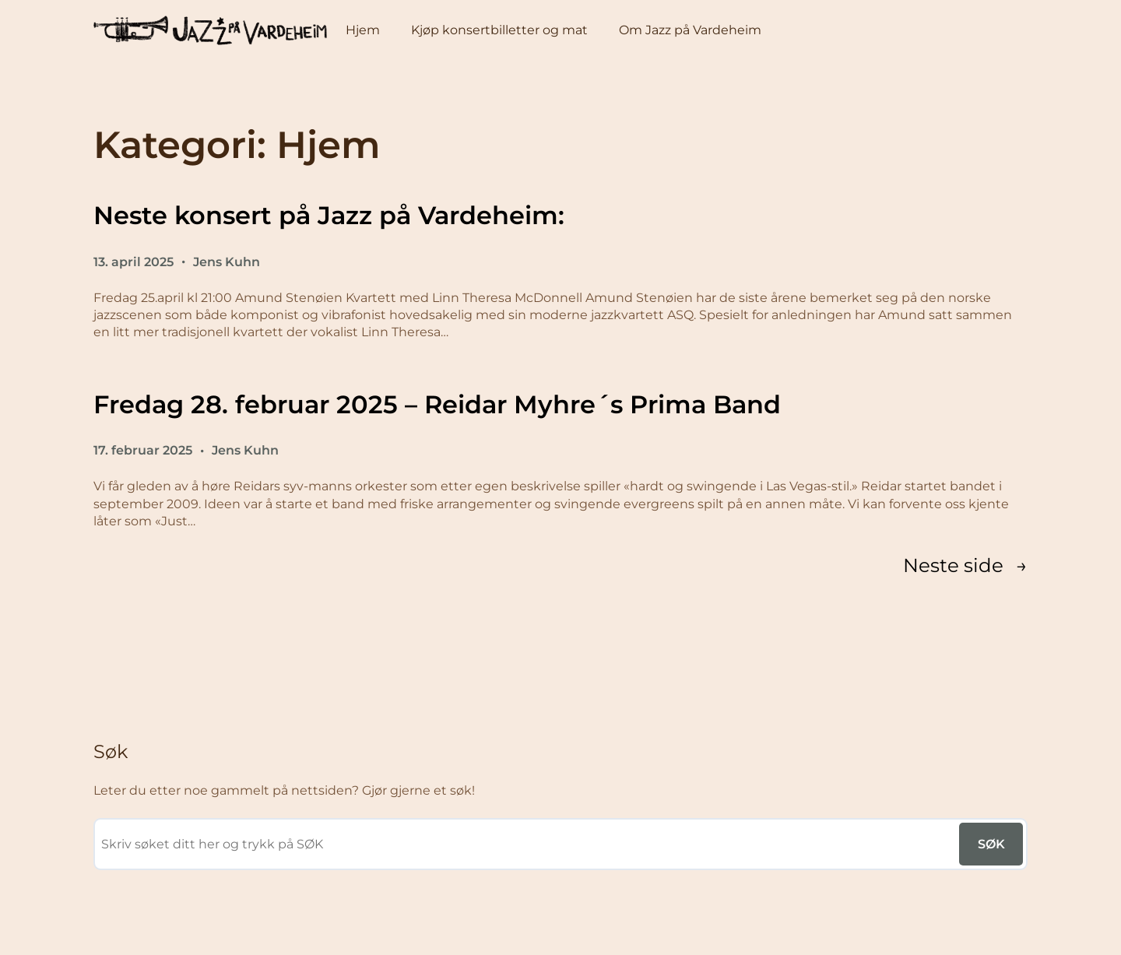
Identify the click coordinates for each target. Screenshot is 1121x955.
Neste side (965, 565)
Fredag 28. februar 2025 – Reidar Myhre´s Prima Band (437, 404)
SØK (991, 844)
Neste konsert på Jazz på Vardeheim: (328, 215)
